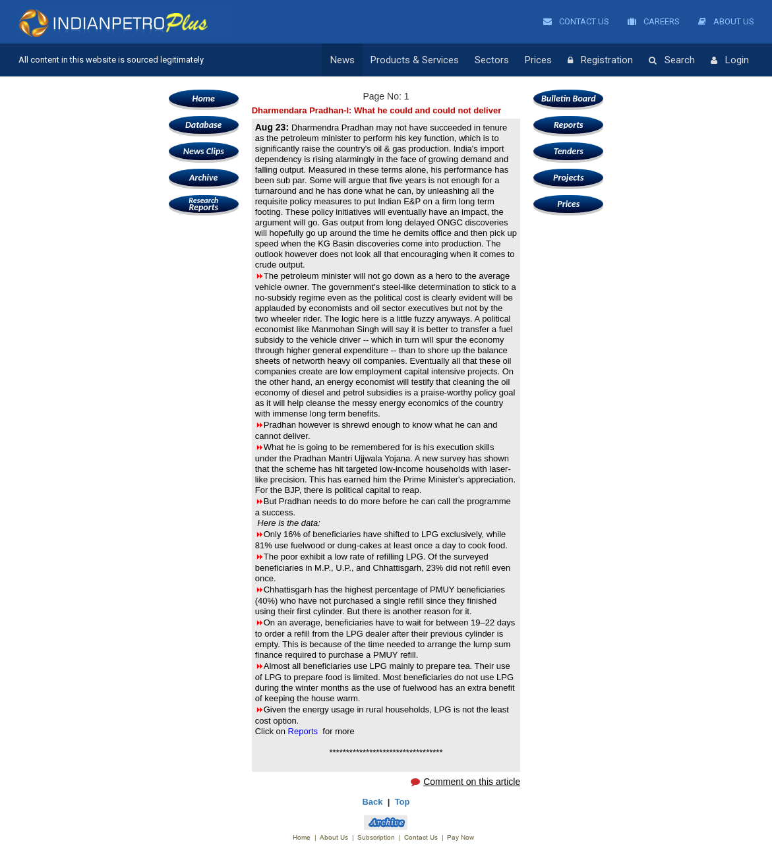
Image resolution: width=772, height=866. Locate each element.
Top (402, 802)
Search (672, 60)
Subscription (376, 837)
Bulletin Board (568, 98)
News (342, 60)
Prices (538, 60)
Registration (600, 60)
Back (372, 802)
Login (730, 60)
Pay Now (460, 837)
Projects (568, 177)
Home (204, 98)
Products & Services (415, 60)
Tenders (568, 151)
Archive (203, 177)
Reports (204, 204)
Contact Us (576, 21)
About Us (726, 21)
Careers (654, 21)
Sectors (492, 60)
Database (203, 124)
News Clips (203, 151)
